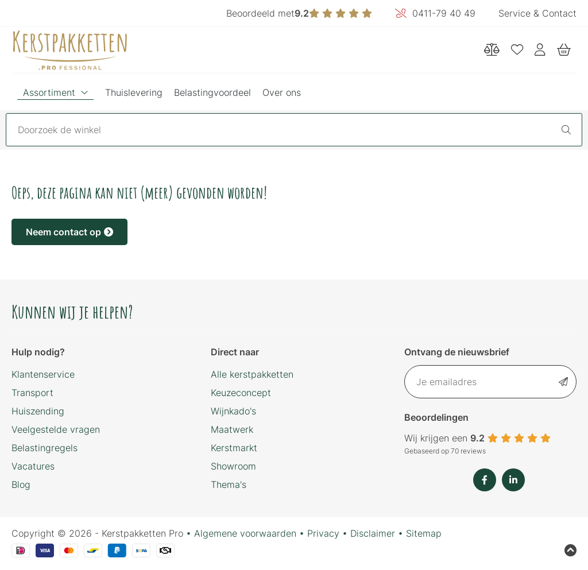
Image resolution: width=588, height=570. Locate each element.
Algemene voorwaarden (245, 533)
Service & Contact (537, 13)
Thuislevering (134, 92)
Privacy (323, 533)
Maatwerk (232, 429)
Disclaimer (372, 533)
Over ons (281, 92)
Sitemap (424, 533)
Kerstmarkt (234, 447)
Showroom (233, 466)
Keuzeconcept (241, 392)
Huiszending (37, 411)
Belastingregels (44, 447)
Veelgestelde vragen (55, 429)
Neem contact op (69, 232)
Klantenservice (43, 374)
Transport (32, 392)
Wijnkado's (233, 411)
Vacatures (33, 466)
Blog (20, 484)
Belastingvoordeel (212, 92)
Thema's (228, 484)
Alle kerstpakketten (252, 374)
